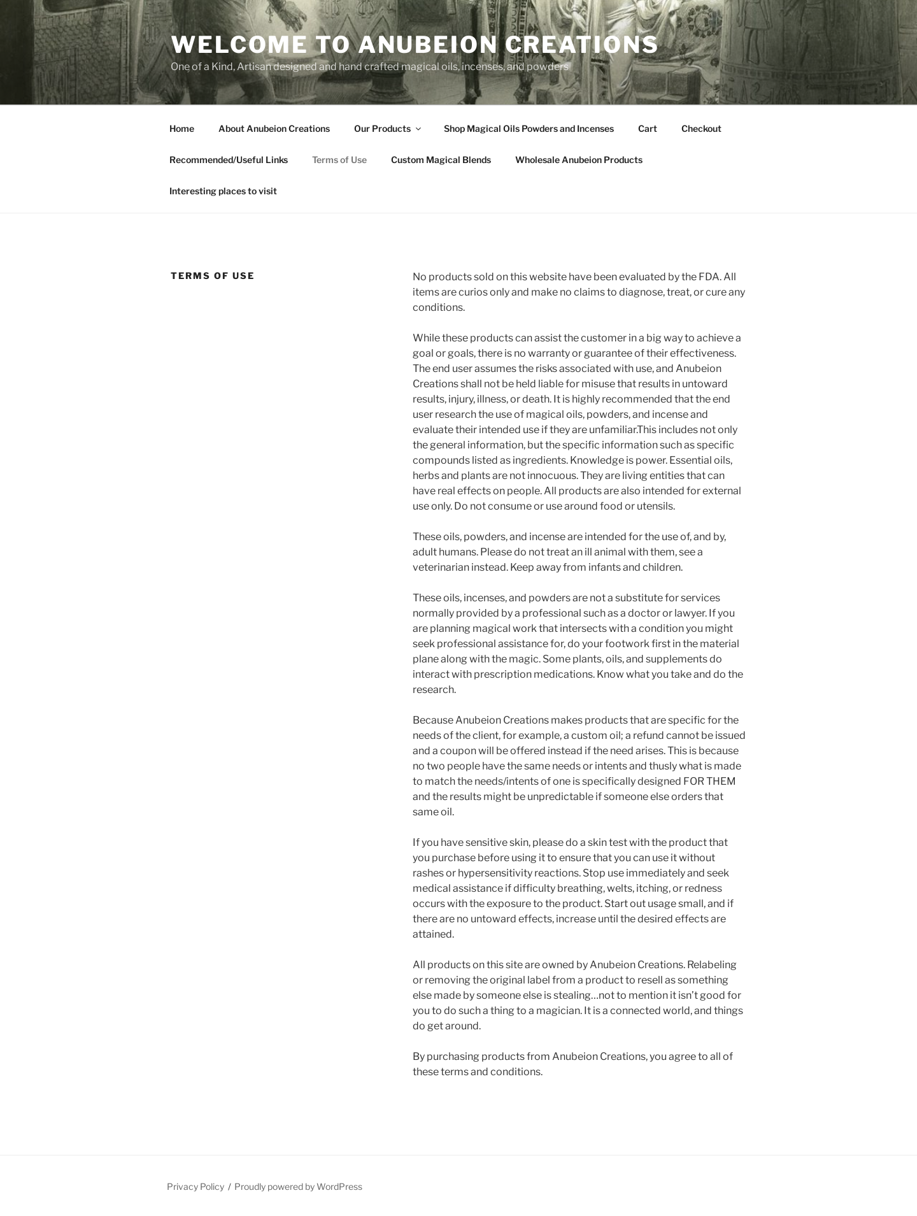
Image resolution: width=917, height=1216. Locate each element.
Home (181, 128)
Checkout (701, 128)
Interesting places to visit (223, 190)
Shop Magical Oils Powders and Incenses (529, 128)
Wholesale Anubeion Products (579, 159)
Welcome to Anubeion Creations (415, 45)
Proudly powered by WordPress (298, 1186)
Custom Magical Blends (441, 159)
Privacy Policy (195, 1186)
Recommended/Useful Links (228, 159)
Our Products (388, 128)
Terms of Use (339, 159)
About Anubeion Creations (274, 128)
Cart (647, 128)
